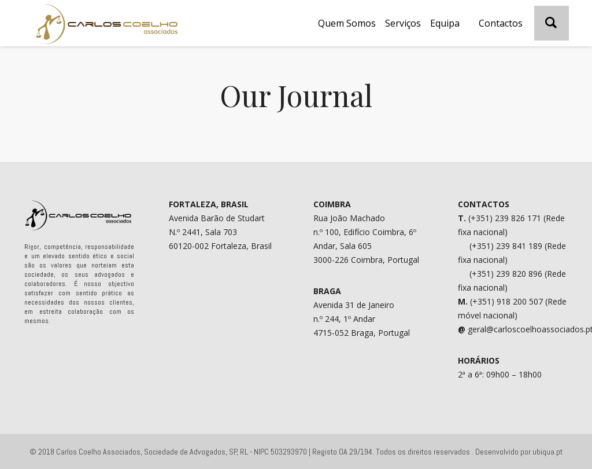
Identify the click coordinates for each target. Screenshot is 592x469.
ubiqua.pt (547, 451)
